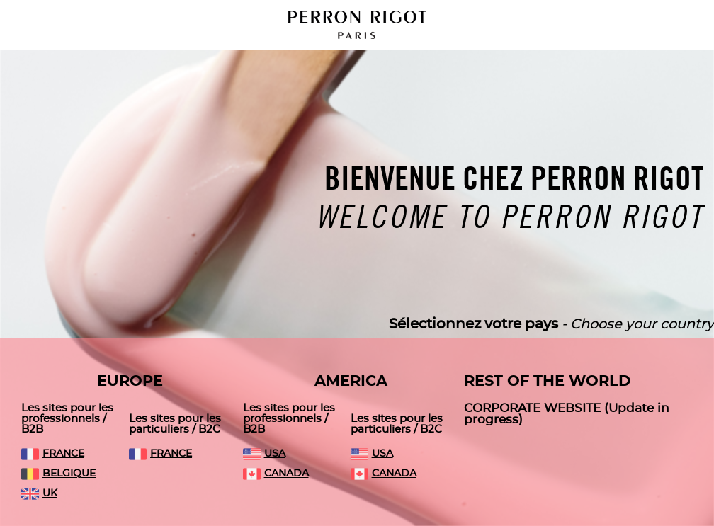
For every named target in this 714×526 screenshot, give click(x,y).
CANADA (276, 474)
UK (39, 493)
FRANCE (52, 454)
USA (264, 454)
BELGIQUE (58, 474)
